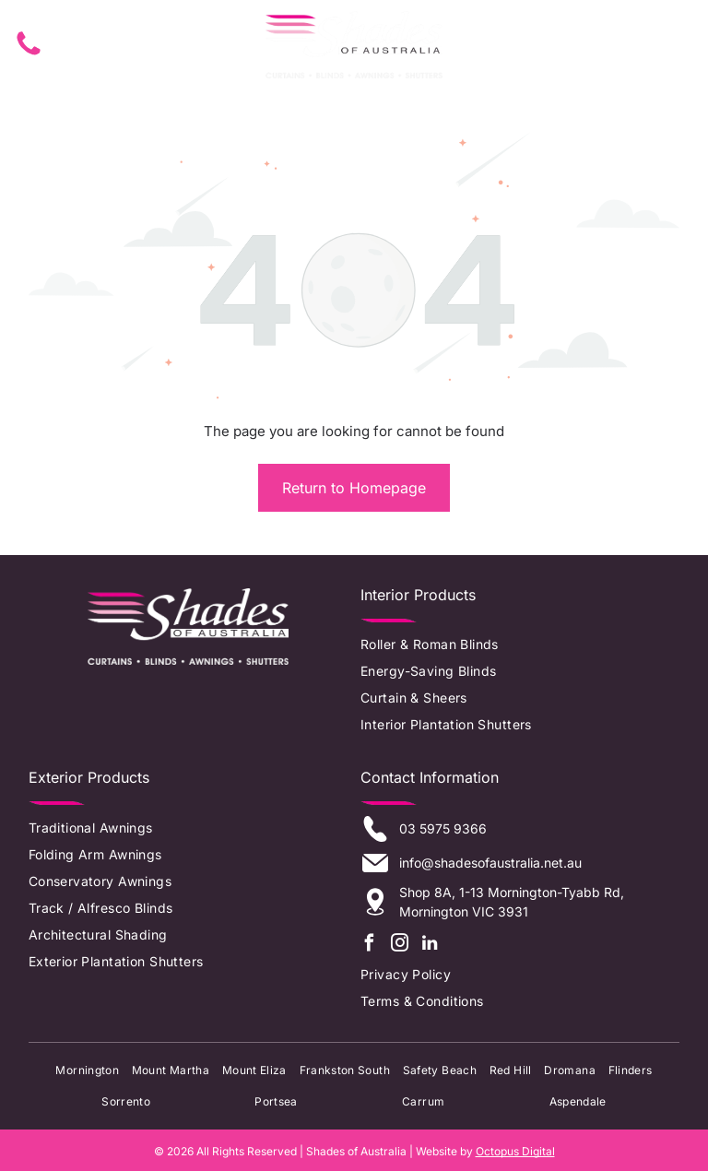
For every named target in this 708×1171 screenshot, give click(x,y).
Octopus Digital (515, 1148)
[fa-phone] (28, 53)
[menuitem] (512, 641)
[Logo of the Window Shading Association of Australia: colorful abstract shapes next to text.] (188, 705)
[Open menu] (664, 43)
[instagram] (399, 942)
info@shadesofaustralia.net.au (490, 860)
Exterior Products (89, 774)
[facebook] (369, 942)
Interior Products (418, 591)
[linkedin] (429, 942)
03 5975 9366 (443, 826)
